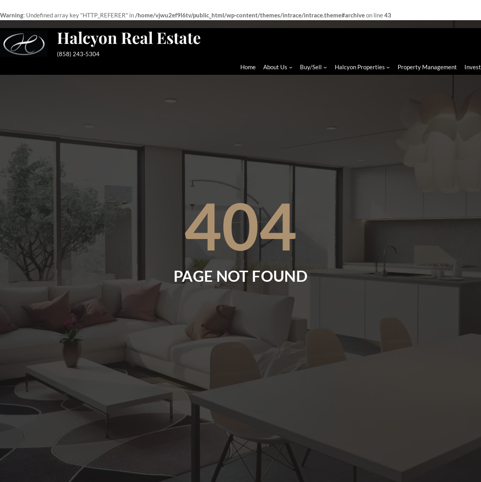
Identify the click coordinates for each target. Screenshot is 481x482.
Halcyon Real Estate (129, 37)
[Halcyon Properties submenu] (388, 67)
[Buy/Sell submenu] (325, 67)
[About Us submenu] (290, 67)
